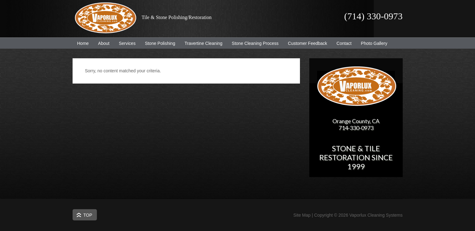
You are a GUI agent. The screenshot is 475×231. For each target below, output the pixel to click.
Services (124, 43)
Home (83, 43)
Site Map (302, 215)
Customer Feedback (305, 43)
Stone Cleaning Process (252, 43)
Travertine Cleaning (201, 43)
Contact (343, 43)
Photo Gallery (374, 43)
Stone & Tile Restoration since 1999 (356, 157)
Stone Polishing (160, 43)
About (101, 43)
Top (88, 215)
